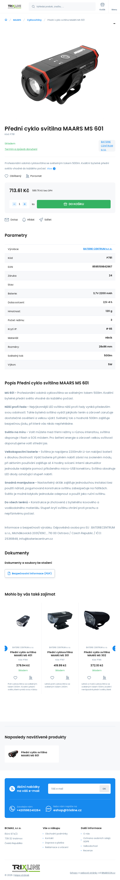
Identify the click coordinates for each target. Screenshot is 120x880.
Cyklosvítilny (34, 20)
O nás (86, 833)
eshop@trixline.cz (67, 810)
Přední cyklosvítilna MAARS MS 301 (60, 654)
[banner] (14, 6)
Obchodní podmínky (56, 833)
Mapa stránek (21, 875)
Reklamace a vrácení (56, 847)
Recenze (88, 850)
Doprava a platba (54, 842)
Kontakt (49, 838)
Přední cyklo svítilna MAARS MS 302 (97, 654)
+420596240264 (28, 810)
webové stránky (89, 872)
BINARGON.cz (108, 872)
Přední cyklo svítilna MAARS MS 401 (23, 654)
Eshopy (74, 872)
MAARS (17, 20)
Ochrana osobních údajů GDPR (96, 840)
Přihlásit (104, 788)
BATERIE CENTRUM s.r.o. (107, 145)
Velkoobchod (90, 846)
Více (49, 168)
